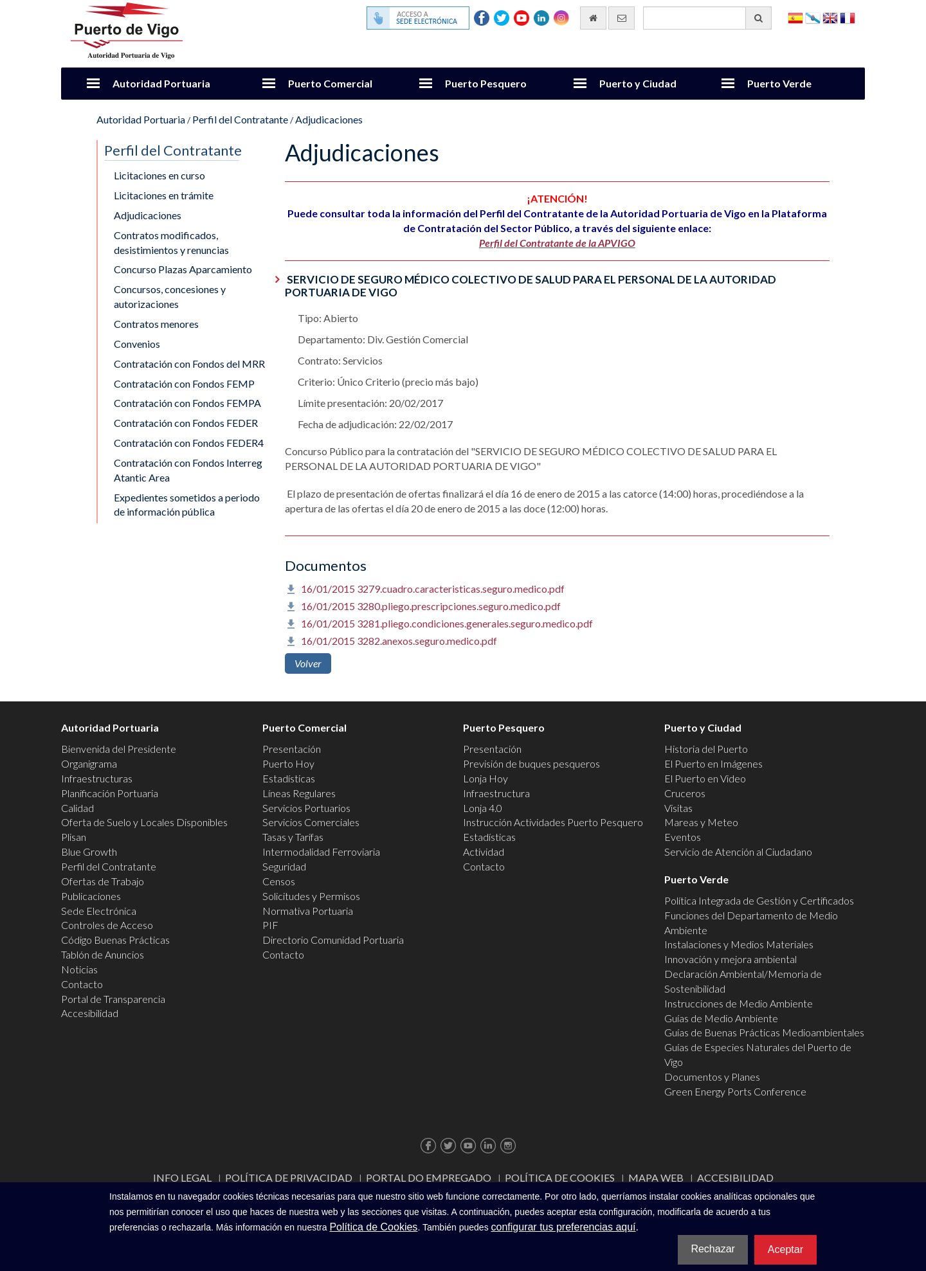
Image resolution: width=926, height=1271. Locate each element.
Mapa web (656, 1177)
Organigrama (89, 763)
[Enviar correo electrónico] (621, 18)
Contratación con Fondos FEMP (184, 383)
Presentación (291, 749)
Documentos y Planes (712, 1076)
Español (795, 17)
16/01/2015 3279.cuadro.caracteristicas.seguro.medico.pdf (433, 588)
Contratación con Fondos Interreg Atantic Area (188, 469)
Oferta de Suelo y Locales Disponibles (144, 822)
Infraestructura (496, 793)
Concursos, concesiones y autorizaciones (170, 296)
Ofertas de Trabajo (102, 881)
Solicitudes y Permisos (311, 896)
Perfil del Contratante (240, 119)
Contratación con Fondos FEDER (186, 423)
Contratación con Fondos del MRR (189, 363)
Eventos (682, 837)
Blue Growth (89, 851)
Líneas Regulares (299, 793)
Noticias (79, 969)
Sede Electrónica (98, 911)
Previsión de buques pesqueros (531, 763)
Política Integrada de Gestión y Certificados (759, 900)
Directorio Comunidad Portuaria (333, 939)
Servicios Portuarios (306, 808)
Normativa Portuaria (307, 911)
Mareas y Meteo (701, 822)
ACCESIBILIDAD (735, 1177)
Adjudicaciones (329, 119)
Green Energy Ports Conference (735, 1091)
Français (847, 17)
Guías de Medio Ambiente (721, 1018)
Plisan (73, 837)
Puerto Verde (779, 83)
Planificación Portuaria (109, 793)
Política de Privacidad (288, 1177)
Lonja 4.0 (482, 808)
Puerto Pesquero (486, 83)
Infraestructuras (96, 778)
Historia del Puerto (706, 749)
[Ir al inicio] (593, 18)
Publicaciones (91, 896)
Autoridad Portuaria (161, 83)
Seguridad (284, 866)
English (830, 17)
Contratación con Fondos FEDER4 (189, 443)
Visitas (678, 808)
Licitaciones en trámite (163, 195)
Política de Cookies (560, 1177)
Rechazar (712, 1248)
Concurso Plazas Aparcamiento (183, 269)
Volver (308, 663)
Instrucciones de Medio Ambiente (738, 1003)
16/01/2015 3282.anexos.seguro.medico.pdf (399, 641)
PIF (270, 925)
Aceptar (785, 1249)
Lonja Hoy (485, 778)
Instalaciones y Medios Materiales (738, 944)
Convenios (137, 344)
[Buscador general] (707, 18)
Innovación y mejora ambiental (730, 959)
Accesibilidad (89, 1013)
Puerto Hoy (288, 763)
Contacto (82, 984)
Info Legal (182, 1177)
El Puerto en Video (705, 778)
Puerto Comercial (330, 83)
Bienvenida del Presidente (118, 749)
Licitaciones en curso (159, 175)
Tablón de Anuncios (102, 954)
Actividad (483, 851)
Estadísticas (288, 778)
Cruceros (684, 793)
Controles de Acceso (107, 925)
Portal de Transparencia (113, 999)
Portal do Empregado (428, 1177)
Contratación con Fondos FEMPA (187, 403)
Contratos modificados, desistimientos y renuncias (171, 242)
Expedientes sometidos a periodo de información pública (187, 504)
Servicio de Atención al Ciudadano (738, 851)
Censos (278, 881)
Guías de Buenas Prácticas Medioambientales (764, 1032)
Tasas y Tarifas (292, 837)
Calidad (77, 808)
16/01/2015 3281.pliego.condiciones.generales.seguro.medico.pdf (447, 623)
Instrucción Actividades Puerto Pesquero (553, 822)
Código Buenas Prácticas (115, 939)
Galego (813, 17)
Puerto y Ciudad (637, 83)
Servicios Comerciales (310, 822)
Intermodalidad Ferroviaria (321, 851)
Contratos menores (156, 324)
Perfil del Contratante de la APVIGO (557, 243)
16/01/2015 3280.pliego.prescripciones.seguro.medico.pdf (431, 606)
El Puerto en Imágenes (713, 763)
